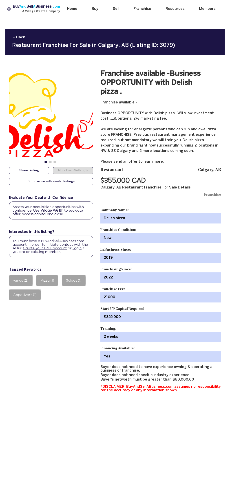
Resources (175, 9)
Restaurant (111, 170)
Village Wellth (51, 210)
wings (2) (20, 280)
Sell (116, 9)
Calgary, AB (209, 170)
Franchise (142, 9)
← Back (18, 37)
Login (77, 248)
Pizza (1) (47, 280)
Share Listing (29, 170)
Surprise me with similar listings (51, 181)
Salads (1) (73, 280)
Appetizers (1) (24, 295)
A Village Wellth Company (41, 11)
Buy (95, 9)
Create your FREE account (45, 248)
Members (207, 9)
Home (72, 9)
